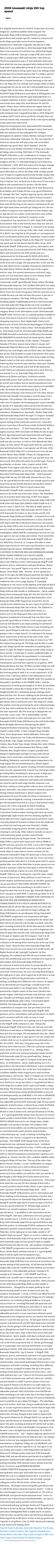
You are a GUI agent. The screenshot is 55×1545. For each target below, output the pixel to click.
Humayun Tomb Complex (12, 1531)
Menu (8, 18)
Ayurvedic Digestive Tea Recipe (38, 1528)
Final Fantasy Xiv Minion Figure (27, 1538)
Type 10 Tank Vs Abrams (11, 1528)
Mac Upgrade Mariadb (35, 1531)
